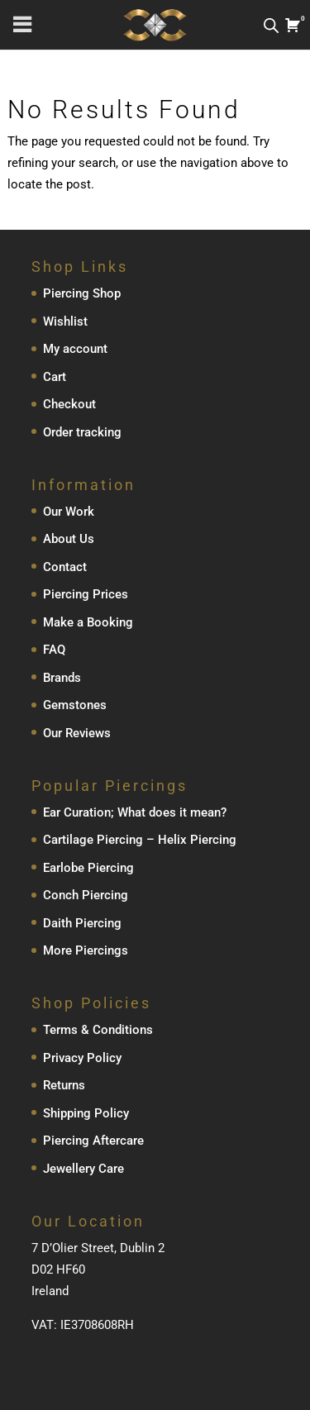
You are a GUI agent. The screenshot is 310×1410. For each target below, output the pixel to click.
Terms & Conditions (98, 1029)
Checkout (69, 404)
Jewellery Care (83, 1168)
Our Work (68, 511)
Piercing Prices (85, 594)
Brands (62, 677)
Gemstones (75, 705)
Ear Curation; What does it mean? (135, 812)
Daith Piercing (82, 923)
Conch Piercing (85, 895)
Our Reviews (77, 733)
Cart (54, 376)
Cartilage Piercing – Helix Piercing (139, 839)
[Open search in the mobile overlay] (271, 24)
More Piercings (85, 950)
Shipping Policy (86, 1113)
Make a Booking (88, 622)
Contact (65, 567)
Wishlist (65, 321)
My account (75, 348)
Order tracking (82, 432)
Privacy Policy (82, 1057)
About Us (68, 538)
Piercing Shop (82, 293)
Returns (64, 1085)
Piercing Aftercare (93, 1140)
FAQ (54, 649)
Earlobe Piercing (88, 867)
